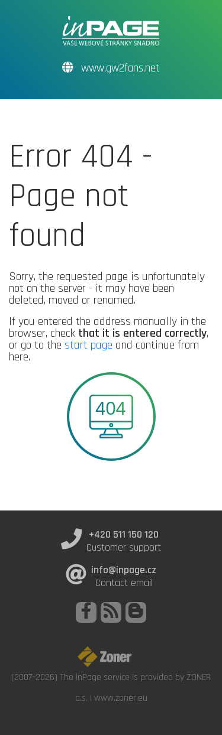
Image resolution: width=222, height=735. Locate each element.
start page (88, 345)
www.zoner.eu (120, 698)
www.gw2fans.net (111, 68)
